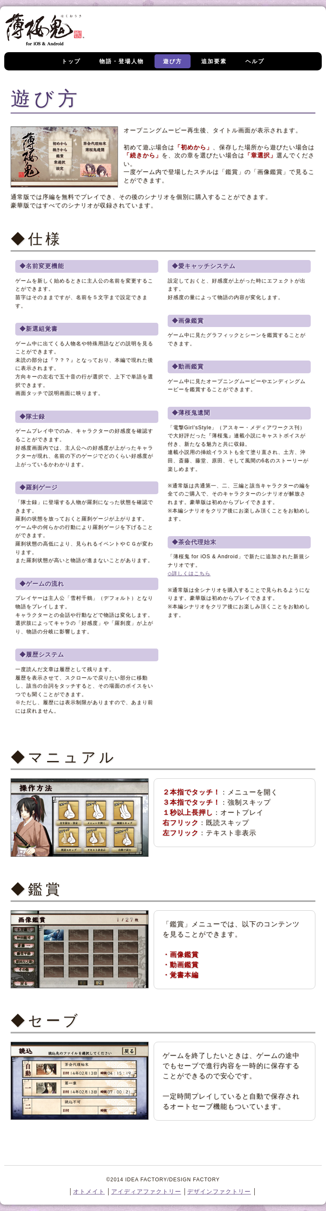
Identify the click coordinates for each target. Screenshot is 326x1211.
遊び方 (172, 61)
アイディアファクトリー (146, 1191)
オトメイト (89, 1191)
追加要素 (214, 61)
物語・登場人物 (121, 61)
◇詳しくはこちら (189, 573)
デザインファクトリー (219, 1191)
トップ (71, 61)
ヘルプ (254, 61)
